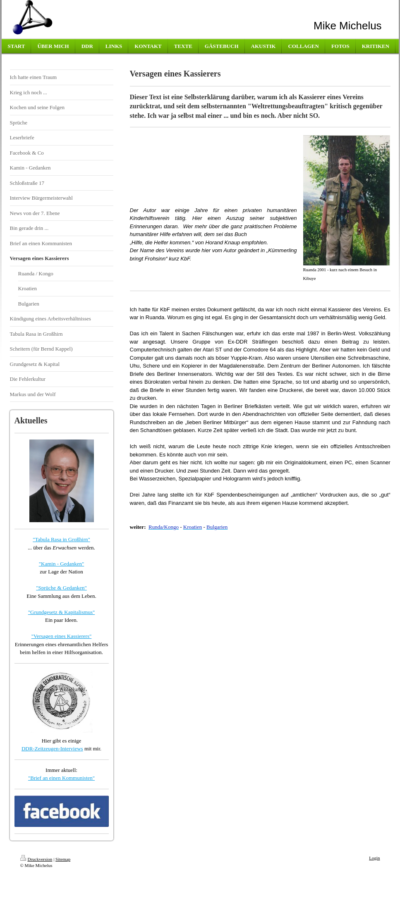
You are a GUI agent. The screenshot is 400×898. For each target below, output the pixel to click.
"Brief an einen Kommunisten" (61, 778)
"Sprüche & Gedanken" (61, 588)
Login (374, 857)
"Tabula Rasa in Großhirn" (61, 539)
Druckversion (36, 859)
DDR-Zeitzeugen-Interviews (52, 748)
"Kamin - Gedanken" (61, 564)
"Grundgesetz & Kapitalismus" (61, 612)
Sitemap (62, 859)
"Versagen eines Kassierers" (61, 636)
